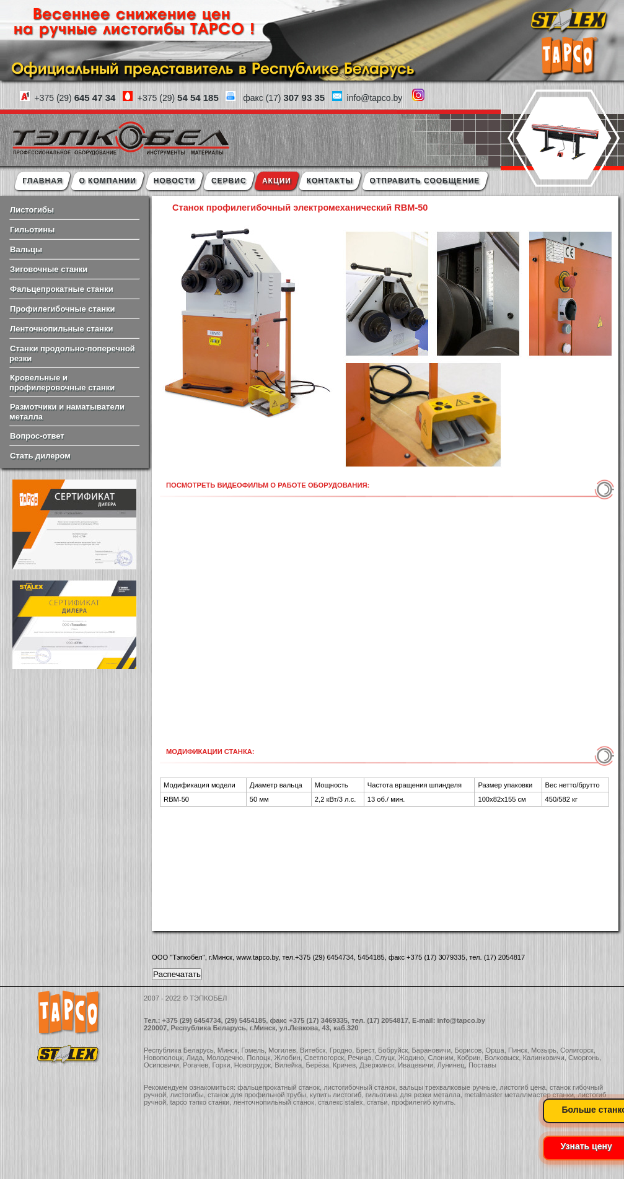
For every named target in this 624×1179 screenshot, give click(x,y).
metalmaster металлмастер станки (519, 1094)
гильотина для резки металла (413, 1094)
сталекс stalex (340, 1102)
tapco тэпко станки (199, 1102)
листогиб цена (522, 1087)
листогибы (186, 1094)
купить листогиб (335, 1094)
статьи (377, 1102)
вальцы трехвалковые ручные (447, 1087)
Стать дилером (40, 455)
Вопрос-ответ (37, 435)
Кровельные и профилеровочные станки (62, 382)
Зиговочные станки (48, 269)
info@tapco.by (461, 1020)
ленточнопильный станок (273, 1102)
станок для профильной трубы (257, 1094)
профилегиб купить (423, 1102)
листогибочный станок (359, 1087)
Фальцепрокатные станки (61, 289)
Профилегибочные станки (62, 308)
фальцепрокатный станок (278, 1087)
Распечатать (177, 974)
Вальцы (26, 249)
